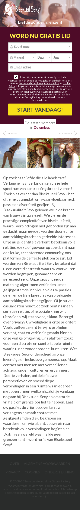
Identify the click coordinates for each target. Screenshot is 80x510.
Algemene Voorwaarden (47, 463)
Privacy (13, 472)
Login (73, 4)
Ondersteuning (59, 472)
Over (14, 463)
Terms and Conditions (31, 83)
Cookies (32, 472)
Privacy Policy (51, 83)
